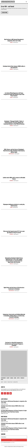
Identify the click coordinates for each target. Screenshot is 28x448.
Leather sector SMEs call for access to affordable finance (14, 178)
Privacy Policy (12, 442)
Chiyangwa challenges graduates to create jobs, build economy (14, 205)
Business (11, 180)
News (11, 207)
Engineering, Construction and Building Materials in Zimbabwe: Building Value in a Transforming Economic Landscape (14, 316)
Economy (11, 234)
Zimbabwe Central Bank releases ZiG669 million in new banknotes (14, 67)
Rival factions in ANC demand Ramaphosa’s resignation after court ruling (14, 40)
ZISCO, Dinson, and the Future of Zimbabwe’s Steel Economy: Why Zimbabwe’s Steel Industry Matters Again (14, 151)
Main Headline (11, 153)
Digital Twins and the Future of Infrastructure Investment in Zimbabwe (14, 288)
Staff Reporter (15, 42)
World (11, 42)
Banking (11, 69)
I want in (14, 440)
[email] (14, 437)
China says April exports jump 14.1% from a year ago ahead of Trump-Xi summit (14, 232)
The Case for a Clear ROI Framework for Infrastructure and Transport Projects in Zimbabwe (14, 344)
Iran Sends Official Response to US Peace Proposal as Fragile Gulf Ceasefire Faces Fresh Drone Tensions (14, 94)
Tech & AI (11, 263)
